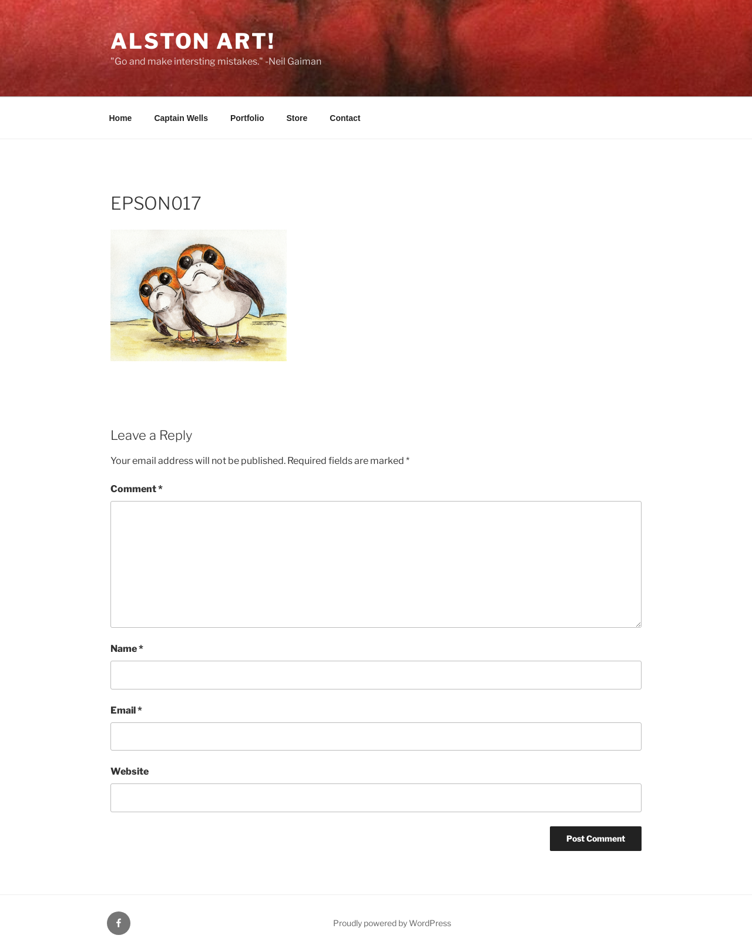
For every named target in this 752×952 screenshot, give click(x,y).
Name (126, 648)
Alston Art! (193, 41)
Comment (136, 488)
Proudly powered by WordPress (392, 923)
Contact (345, 118)
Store (297, 118)
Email (126, 710)
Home (120, 118)
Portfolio (247, 118)
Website (129, 771)
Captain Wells (181, 118)
